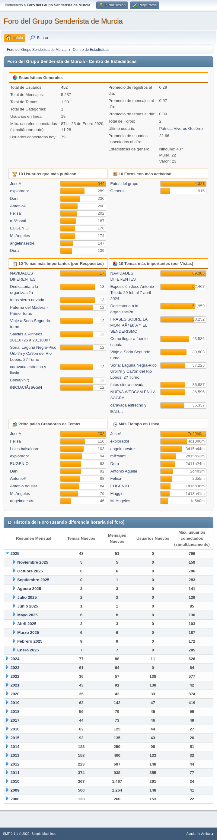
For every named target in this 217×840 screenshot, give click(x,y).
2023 (15, 667)
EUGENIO (19, 228)
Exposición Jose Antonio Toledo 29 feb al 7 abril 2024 (132, 292)
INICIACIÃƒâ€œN (26, 387)
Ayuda (190, 833)
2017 (15, 720)
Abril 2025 (27, 623)
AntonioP (18, 206)
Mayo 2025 (27, 615)
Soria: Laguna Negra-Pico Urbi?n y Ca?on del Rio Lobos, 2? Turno (33, 353)
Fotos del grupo (124, 183)
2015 (15, 738)
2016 (15, 729)
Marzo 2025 (28, 632)
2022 (15, 676)
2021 (15, 685)
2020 (15, 694)
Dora (14, 250)
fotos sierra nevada (27, 300)
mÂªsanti (18, 221)
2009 (15, 790)
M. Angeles (20, 235)
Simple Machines (43, 833)
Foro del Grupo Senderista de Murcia (63, 21)
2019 (15, 702)
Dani (14, 198)
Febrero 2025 (29, 641)
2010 (15, 781)
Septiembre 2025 (33, 580)
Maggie (117, 493)
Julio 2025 (27, 597)
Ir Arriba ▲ (206, 833)
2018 (15, 711)
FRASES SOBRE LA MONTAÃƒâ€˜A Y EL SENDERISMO (129, 325)
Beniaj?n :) (19, 380)
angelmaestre (22, 243)
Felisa (15, 213)
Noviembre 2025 (32, 562)
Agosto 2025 (29, 588)
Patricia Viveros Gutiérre (181, 128)
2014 (15, 746)
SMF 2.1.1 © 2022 (16, 833)
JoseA (15, 183)
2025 (15, 553)
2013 (15, 755)
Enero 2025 (28, 650)
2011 (15, 772)
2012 (15, 764)
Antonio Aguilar (23, 486)
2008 (15, 799)
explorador (19, 191)
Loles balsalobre (24, 448)
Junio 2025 (27, 606)
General (117, 191)
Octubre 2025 (30, 571)
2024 (15, 659)
